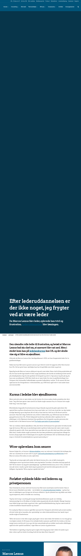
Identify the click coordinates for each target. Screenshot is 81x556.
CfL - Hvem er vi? (15, 1)
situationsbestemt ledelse (52, 490)
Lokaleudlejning (62, 1)
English (76, 1)
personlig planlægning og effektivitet (51, 453)
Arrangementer (69, 6)
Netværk (23, 6)
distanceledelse (35, 451)
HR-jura (43, 6)
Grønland (70, 1)
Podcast (47, 1)
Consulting (15, 6)
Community (52, 6)
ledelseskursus (37, 351)
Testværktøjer (33, 6)
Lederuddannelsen (32, 324)
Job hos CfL (24, 1)
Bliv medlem (31, 1)
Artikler (60, 6)
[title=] (78, 6)
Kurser (6, 6)
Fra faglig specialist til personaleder (47, 421)
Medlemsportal (40, 1)
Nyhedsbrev (54, 1)
